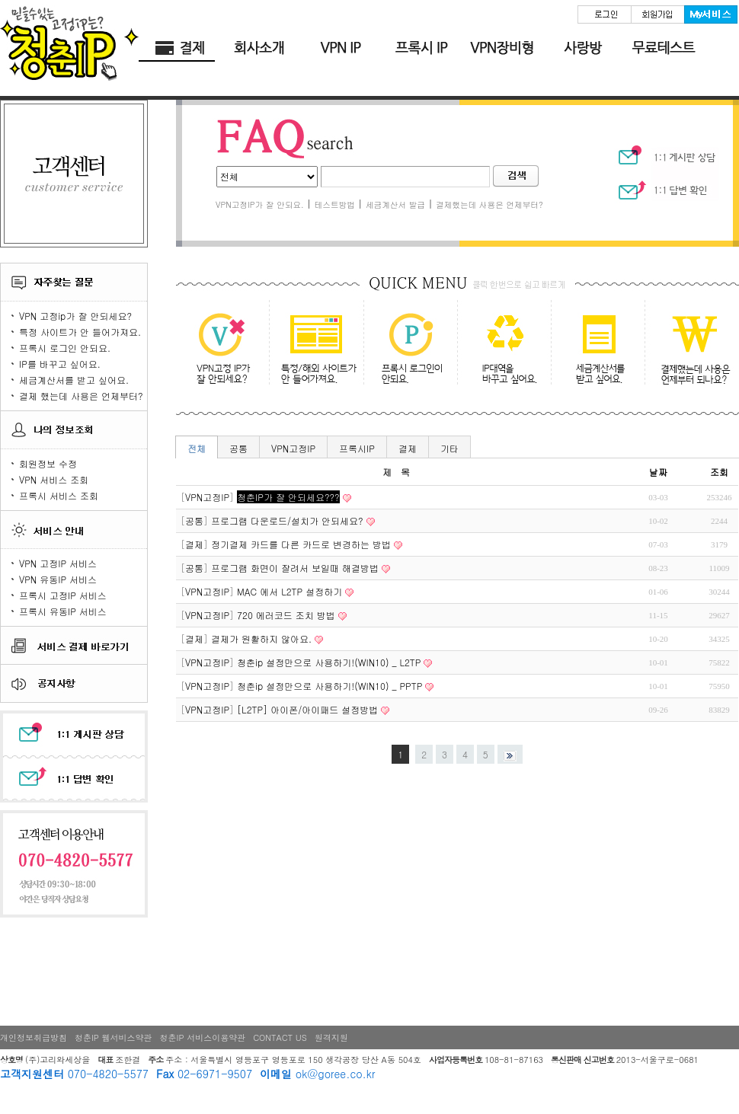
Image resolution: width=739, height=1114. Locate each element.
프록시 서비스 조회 (58, 495)
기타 (449, 448)
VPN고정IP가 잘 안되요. (260, 204)
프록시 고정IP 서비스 (63, 595)
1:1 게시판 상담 (73, 734)
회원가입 (657, 14)
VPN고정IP (293, 448)
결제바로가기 (179, 48)
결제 (407, 448)
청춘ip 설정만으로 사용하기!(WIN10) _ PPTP (329, 685)
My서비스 (710, 14)
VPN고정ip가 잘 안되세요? (221, 347)
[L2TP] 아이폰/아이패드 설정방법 (307, 709)
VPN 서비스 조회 (53, 479)
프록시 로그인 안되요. (64, 347)
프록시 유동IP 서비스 (63, 611)
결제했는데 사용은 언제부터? (489, 204)
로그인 (604, 14)
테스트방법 (335, 204)
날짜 (658, 471)
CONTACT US (280, 1037)
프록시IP (357, 448)
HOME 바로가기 (69, 42)
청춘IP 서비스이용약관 (203, 1037)
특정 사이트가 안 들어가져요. (80, 331)
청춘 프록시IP (421, 48)
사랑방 (582, 48)
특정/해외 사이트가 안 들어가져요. (313, 347)
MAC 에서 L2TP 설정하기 (289, 591)
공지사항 (73, 683)
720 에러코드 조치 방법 (286, 614)
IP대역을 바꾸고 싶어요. (498, 347)
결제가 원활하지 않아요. (261, 638)
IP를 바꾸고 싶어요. (60, 363)
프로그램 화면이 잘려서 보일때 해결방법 (295, 567)
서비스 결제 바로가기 (73, 645)
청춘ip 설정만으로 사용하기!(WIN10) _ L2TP (329, 662)
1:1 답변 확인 (73, 782)
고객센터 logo (74, 173)
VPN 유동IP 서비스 (58, 579)
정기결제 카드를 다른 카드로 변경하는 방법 (301, 544)
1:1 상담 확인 (665, 187)
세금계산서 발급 (395, 204)
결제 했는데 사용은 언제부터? (81, 395)
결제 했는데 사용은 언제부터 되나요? (682, 347)
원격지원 (331, 1037)
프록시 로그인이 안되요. (406, 347)
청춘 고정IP (340, 48)
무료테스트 (663, 48)
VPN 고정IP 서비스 (58, 563)
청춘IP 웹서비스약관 (113, 1037)
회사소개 (259, 48)
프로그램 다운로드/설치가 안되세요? (287, 520)
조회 (719, 471)
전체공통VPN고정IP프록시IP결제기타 (267, 176)
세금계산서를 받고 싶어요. (74, 379)
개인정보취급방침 (33, 1037)
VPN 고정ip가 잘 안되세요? (75, 315)
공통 (238, 448)
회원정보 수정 (48, 463)
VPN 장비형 (502, 48)
